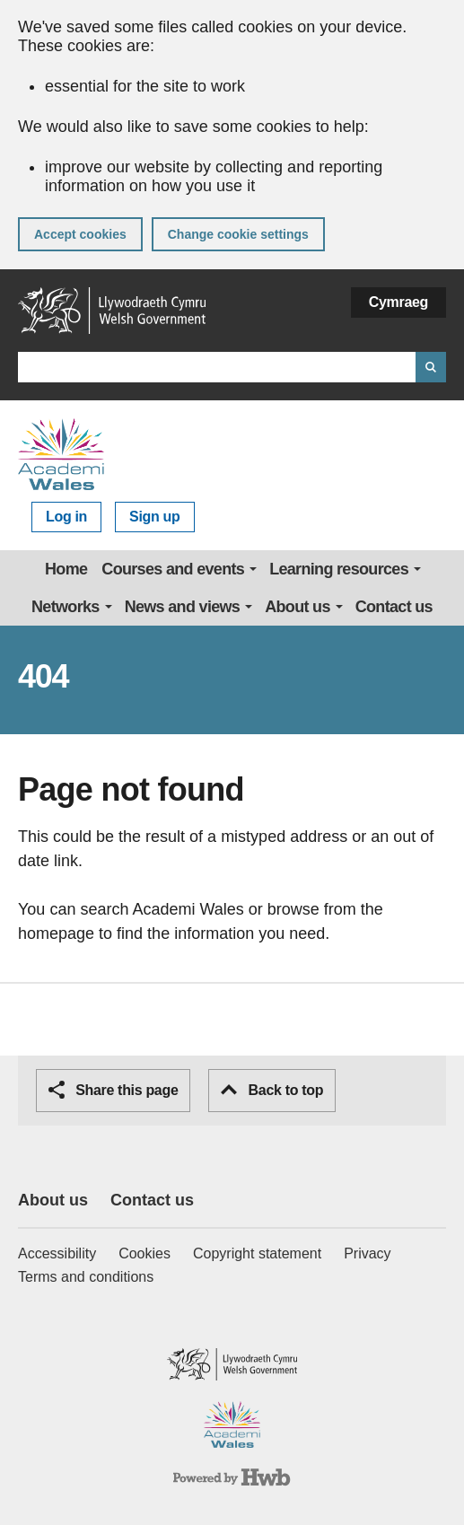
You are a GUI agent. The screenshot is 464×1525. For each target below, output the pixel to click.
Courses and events (172, 569)
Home (66, 569)
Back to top (272, 1090)
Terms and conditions (85, 1276)
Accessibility (57, 1253)
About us (297, 607)
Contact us (394, 607)
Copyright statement (257, 1253)
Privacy (367, 1253)
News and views (183, 607)
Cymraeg (398, 302)
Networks (65, 607)
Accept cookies (80, 234)
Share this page (113, 1090)
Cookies (144, 1253)
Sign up (154, 516)
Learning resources (338, 569)
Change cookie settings (238, 234)
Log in (66, 516)
